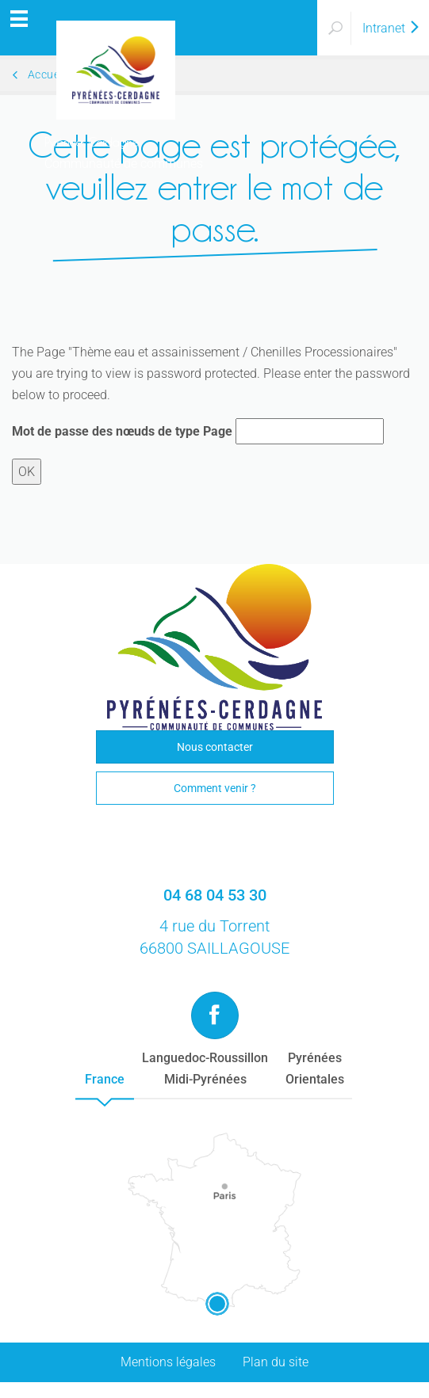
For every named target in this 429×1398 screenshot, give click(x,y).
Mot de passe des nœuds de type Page (122, 431)
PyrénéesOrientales (314, 1068)
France (104, 1079)
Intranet (391, 28)
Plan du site (275, 1361)
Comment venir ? (215, 788)
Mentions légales (168, 1361)
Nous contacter (215, 747)
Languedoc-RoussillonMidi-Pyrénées (205, 1068)
